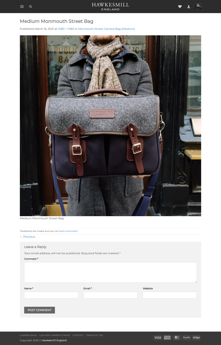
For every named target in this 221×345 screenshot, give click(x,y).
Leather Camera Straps (54, 335)
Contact (78, 335)
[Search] (30, 6)
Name (28, 288)
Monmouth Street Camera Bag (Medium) (106, 28)
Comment (31, 258)
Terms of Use (94, 335)
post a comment (68, 231)
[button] (22, 6)
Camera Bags (28, 335)
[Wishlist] (180, 6)
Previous (27, 236)
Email (87, 288)
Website (148, 288)
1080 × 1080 (66, 28)
